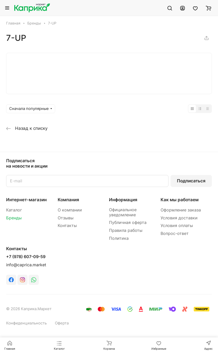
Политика (119, 238)
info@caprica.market (26, 264)
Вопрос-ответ (175, 233)
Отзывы (66, 218)
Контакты (67, 225)
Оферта (62, 323)
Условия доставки (179, 218)
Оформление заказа (181, 210)
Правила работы (125, 230)
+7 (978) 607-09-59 (25, 257)
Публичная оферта (128, 222)
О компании (70, 210)
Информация (123, 199)
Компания (68, 199)
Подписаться (191, 180)
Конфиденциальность (26, 323)
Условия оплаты (177, 225)
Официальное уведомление (123, 212)
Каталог (14, 210)
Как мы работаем (180, 199)
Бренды (14, 218)
